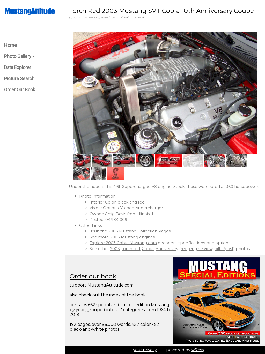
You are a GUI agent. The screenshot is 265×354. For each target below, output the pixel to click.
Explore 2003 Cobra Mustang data (123, 242)
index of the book (127, 294)
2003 (115, 248)
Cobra (148, 248)
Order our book (93, 276)
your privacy (145, 349)
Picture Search (19, 78)
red (184, 248)
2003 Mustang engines (132, 237)
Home (10, 45)
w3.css (197, 349)
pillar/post (223, 248)
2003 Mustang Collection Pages (139, 231)
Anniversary (167, 248)
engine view (200, 248)
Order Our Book (19, 89)
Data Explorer (17, 67)
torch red (131, 248)
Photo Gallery (19, 56)
